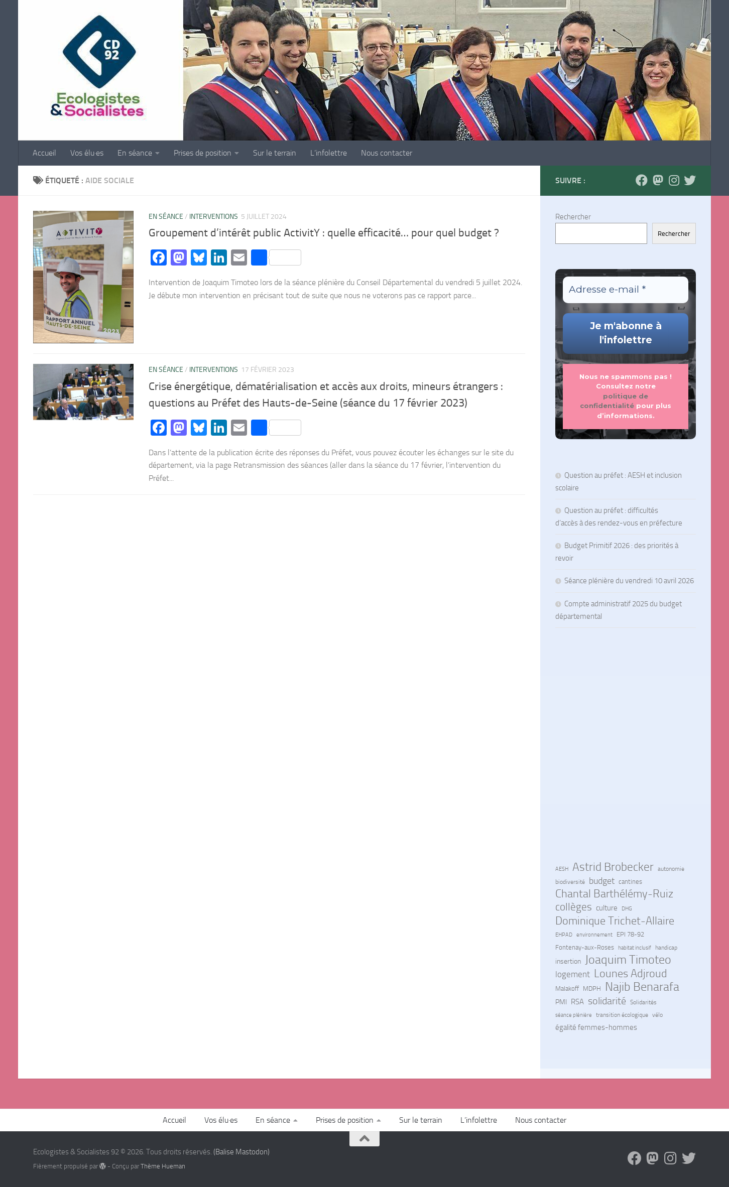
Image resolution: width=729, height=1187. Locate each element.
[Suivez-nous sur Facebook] (642, 180)
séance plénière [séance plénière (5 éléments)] (573, 1015)
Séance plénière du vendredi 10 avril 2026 (629, 580)
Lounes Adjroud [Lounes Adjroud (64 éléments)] (630, 974)
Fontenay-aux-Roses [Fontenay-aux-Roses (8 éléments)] (584, 947)
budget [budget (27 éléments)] (602, 880)
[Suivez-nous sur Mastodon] (658, 180)
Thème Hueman (163, 1166)
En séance (134, 153)
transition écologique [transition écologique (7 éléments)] (622, 1014)
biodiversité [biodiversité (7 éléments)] (570, 881)
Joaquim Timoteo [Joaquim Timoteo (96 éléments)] (628, 960)
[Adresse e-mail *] (625, 290)
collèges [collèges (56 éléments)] (573, 907)
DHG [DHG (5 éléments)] (627, 908)
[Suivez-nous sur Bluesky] (690, 180)
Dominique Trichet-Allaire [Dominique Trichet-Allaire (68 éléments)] (614, 921)
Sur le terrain (274, 153)
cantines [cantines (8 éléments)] (630, 881)
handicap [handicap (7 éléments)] (666, 947)
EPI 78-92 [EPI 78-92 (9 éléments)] (630, 934)
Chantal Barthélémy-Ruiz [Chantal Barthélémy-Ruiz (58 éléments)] (614, 894)
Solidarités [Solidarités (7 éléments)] (643, 1002)
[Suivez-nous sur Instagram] (674, 180)
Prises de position (202, 153)
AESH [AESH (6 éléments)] (561, 868)
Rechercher (573, 216)
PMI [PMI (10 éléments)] (561, 1002)
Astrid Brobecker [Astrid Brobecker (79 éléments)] (613, 867)
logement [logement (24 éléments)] (572, 974)
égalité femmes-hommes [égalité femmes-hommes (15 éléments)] (596, 1027)
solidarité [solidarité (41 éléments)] (607, 1001)
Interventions (213, 216)
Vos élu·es (86, 153)
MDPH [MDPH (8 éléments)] (592, 988)
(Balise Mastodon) (241, 1151)
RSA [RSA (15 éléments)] (577, 1001)
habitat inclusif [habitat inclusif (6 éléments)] (634, 947)
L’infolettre (328, 153)
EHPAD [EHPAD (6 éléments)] (563, 934)
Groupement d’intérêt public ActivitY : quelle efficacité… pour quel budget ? (324, 232)
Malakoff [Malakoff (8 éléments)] (567, 988)
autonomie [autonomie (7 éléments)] (671, 868)
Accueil (44, 153)
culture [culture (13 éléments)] (607, 907)
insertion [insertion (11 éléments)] (568, 961)
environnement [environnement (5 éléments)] (594, 935)
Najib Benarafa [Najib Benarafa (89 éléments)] (642, 987)
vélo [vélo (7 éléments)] (657, 1014)
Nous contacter (386, 153)
